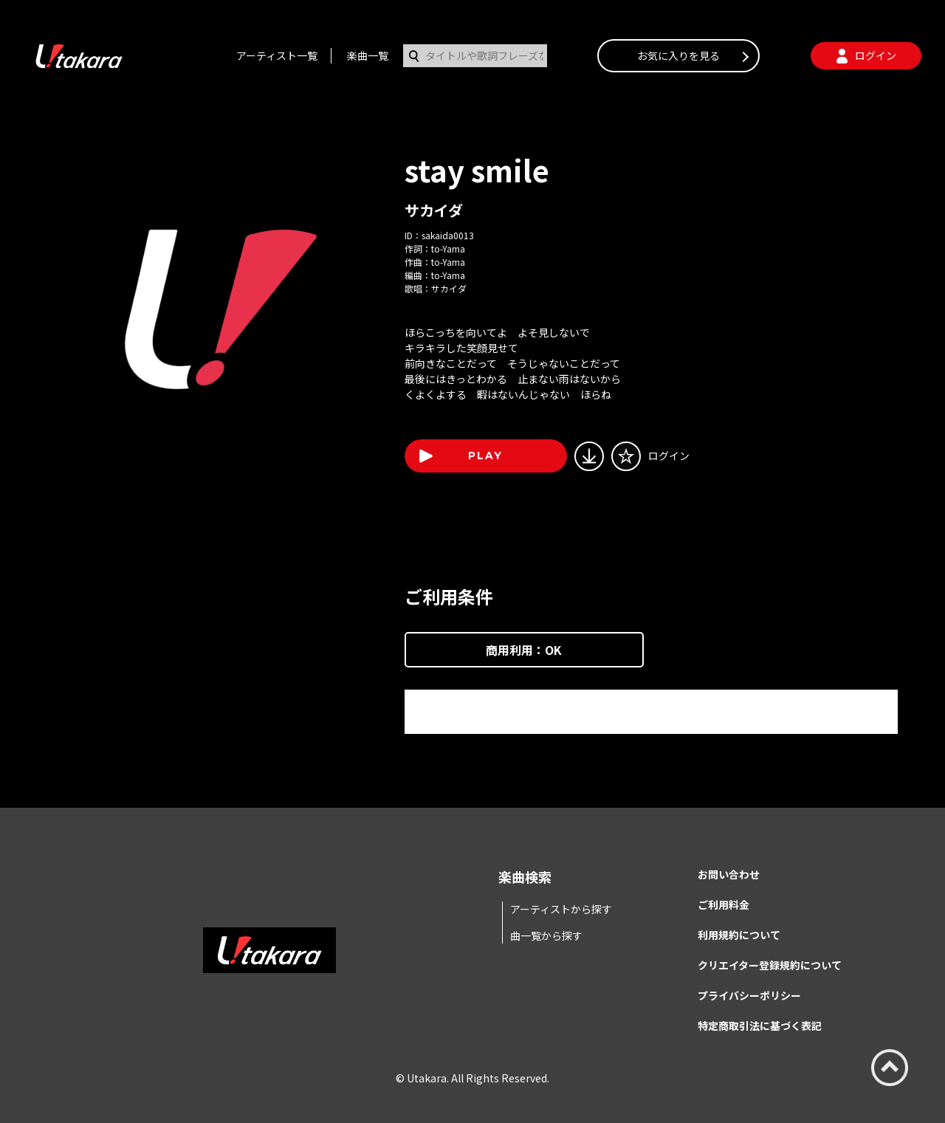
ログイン (669, 455)
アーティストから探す (561, 909)
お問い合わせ (729, 874)
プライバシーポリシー (749, 995)
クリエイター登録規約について (770, 965)
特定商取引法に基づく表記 (760, 1025)
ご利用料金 (723, 904)
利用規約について (739, 934)
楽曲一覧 (367, 55)
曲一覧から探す (546, 935)
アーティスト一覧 (276, 55)
